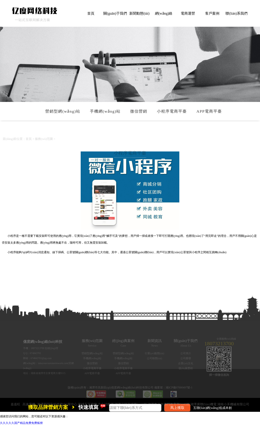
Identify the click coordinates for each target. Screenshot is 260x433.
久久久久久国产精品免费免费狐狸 (21, 422)
